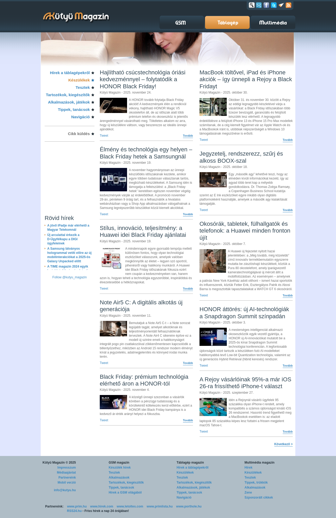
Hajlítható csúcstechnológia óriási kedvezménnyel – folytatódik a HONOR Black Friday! (143, 79)
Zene (248, 492)
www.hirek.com (101, 506)
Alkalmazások (119, 477)
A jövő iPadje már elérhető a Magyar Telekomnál (68, 228)
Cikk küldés (79, 133)
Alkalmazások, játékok (69, 102)
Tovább (188, 135)
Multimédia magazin (260, 462)
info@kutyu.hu (65, 490)
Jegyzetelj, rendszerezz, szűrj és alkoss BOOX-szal (241, 157)
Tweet (104, 135)
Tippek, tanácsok (74, 109)
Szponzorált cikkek (259, 497)
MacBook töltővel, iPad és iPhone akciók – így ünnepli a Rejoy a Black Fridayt (246, 79)
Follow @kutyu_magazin (69, 277)
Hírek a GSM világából (125, 492)
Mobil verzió (67, 482)
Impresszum (66, 467)
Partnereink (67, 477)
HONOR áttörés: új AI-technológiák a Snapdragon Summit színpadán (244, 312)
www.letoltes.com (130, 506)
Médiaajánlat (66, 472)
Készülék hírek (120, 467)
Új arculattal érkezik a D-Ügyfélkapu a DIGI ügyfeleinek (63, 239)
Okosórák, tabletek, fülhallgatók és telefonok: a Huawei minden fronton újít (245, 230)
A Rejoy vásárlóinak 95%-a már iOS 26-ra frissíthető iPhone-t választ (245, 382)
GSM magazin (119, 462)
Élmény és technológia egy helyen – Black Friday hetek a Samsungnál (146, 153)
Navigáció (80, 117)
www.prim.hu (77, 506)
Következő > (283, 444)
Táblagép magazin (190, 462)
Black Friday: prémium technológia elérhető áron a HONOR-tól (144, 380)
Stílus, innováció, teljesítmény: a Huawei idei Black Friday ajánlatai (143, 231)
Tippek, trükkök (256, 482)
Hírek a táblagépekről (70, 72)
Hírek (249, 467)
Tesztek (83, 87)
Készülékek (79, 80)
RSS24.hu (74, 511)
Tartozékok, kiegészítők (68, 95)
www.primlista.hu (160, 506)
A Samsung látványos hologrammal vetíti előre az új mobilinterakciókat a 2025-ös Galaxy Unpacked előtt (69, 255)
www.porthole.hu (189, 506)
